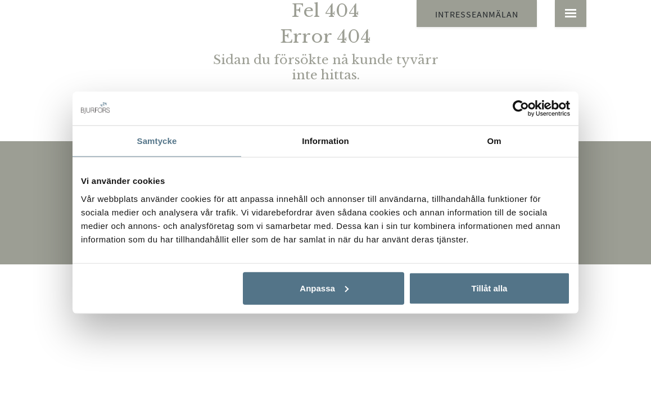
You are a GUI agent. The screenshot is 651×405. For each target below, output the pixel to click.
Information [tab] (325, 141)
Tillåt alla (489, 287)
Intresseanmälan (476, 14)
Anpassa (324, 287)
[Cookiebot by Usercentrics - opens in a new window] (521, 108)
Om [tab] (494, 141)
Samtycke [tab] (157, 141)
